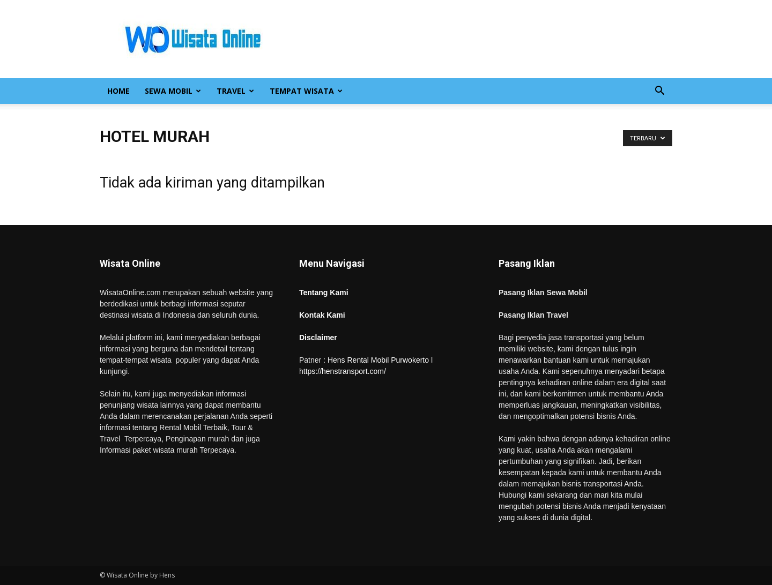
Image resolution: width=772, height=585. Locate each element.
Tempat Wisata (306, 91)
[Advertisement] (477, 39)
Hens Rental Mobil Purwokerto (378, 360)
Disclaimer (318, 337)
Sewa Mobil (173, 91)
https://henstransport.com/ (342, 371)
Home (118, 91)
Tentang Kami (323, 292)
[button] (659, 92)
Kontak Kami (322, 315)
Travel (235, 91)
